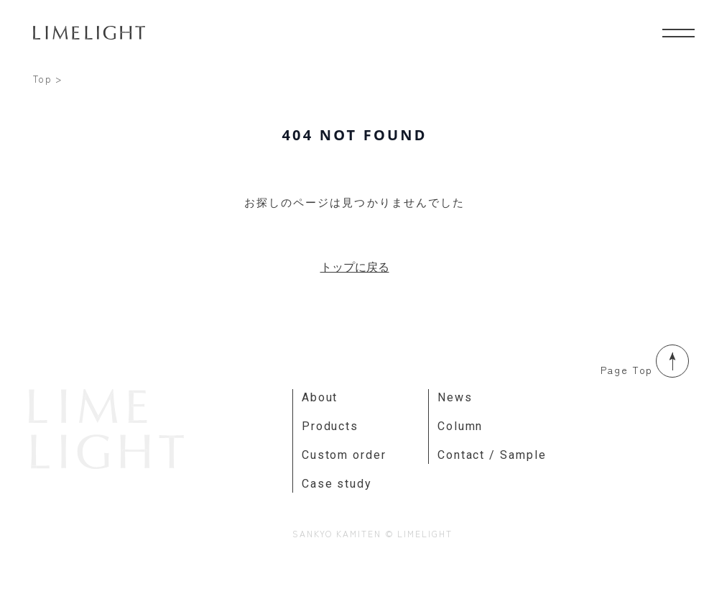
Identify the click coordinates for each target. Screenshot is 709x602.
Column (460, 426)
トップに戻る (354, 267)
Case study (337, 484)
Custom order (344, 455)
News (455, 397)
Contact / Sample (492, 455)
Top (42, 79)
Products (330, 426)
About (320, 397)
